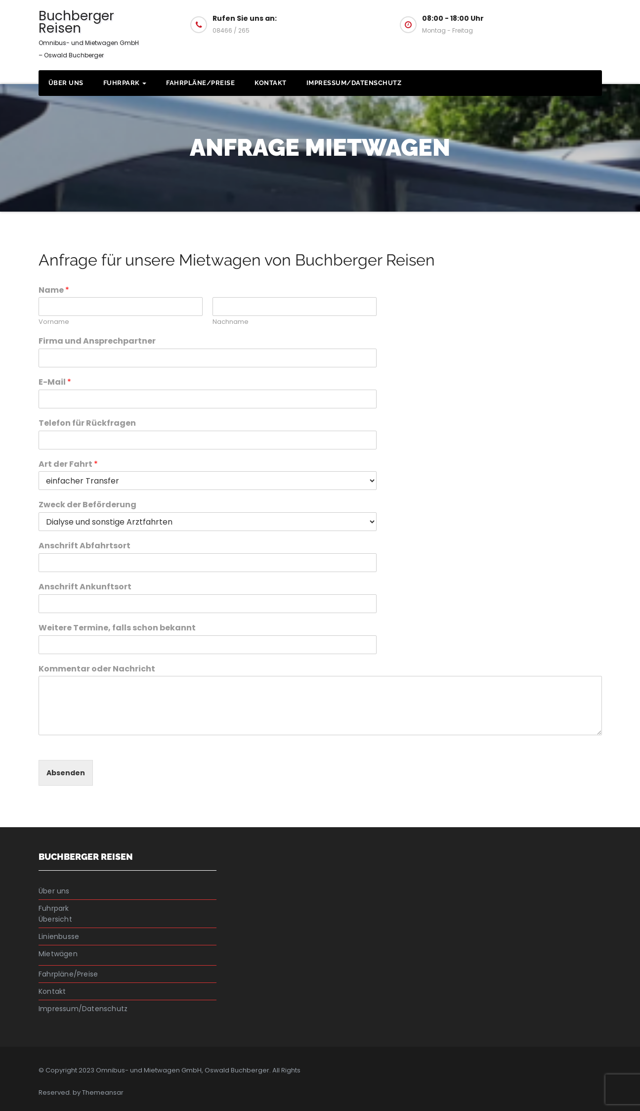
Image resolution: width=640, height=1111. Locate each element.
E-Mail (55, 382)
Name (54, 290)
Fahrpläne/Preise (200, 83)
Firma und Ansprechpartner (97, 341)
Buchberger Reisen (89, 33)
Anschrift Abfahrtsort (84, 546)
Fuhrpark (125, 83)
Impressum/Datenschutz (354, 83)
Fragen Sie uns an (550, 24)
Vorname (54, 322)
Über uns (66, 83)
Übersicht (55, 919)
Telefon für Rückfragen (87, 423)
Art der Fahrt (68, 464)
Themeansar (103, 1092)
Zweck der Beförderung (87, 505)
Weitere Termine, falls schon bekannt (117, 628)
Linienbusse (59, 936)
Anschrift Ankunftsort (85, 587)
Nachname (231, 322)
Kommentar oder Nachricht (97, 669)
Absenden (65, 773)
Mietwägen (58, 954)
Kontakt (271, 83)
